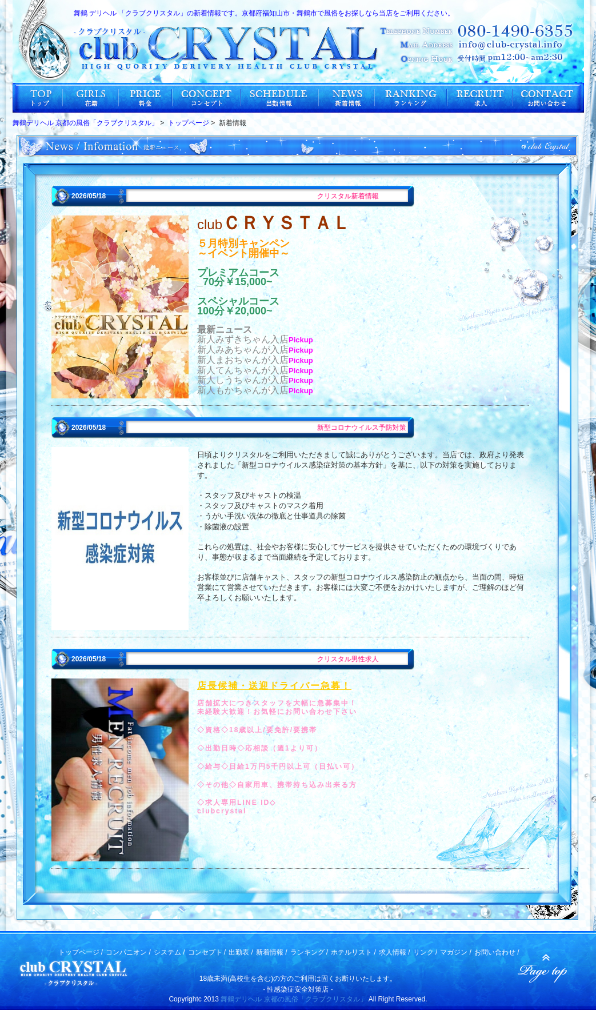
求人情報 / (394, 952)
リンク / (425, 952)
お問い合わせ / (496, 952)
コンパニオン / (128, 952)
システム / (169, 952)
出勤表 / (241, 952)
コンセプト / (207, 952)
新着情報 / (271, 952)
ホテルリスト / (353, 952)
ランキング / (309, 952)
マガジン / (455, 952)
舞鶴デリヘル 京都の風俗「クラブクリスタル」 (293, 999)
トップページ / (80, 952)
